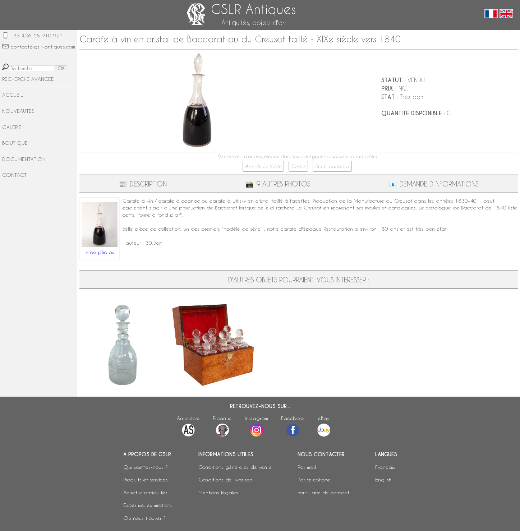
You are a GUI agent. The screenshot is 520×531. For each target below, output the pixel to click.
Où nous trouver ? (144, 518)
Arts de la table (263, 166)
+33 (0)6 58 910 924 (37, 35)
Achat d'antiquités (145, 492)
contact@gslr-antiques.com (43, 46)
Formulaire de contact (323, 492)
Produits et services (145, 479)
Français (385, 467)
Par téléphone (314, 479)
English (383, 479)
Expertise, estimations (147, 505)
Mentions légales (218, 492)
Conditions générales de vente (235, 467)
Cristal (298, 166)
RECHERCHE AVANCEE (28, 79)
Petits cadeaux (332, 166)
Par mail (307, 467)
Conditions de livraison (225, 479)
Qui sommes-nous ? (145, 467)
